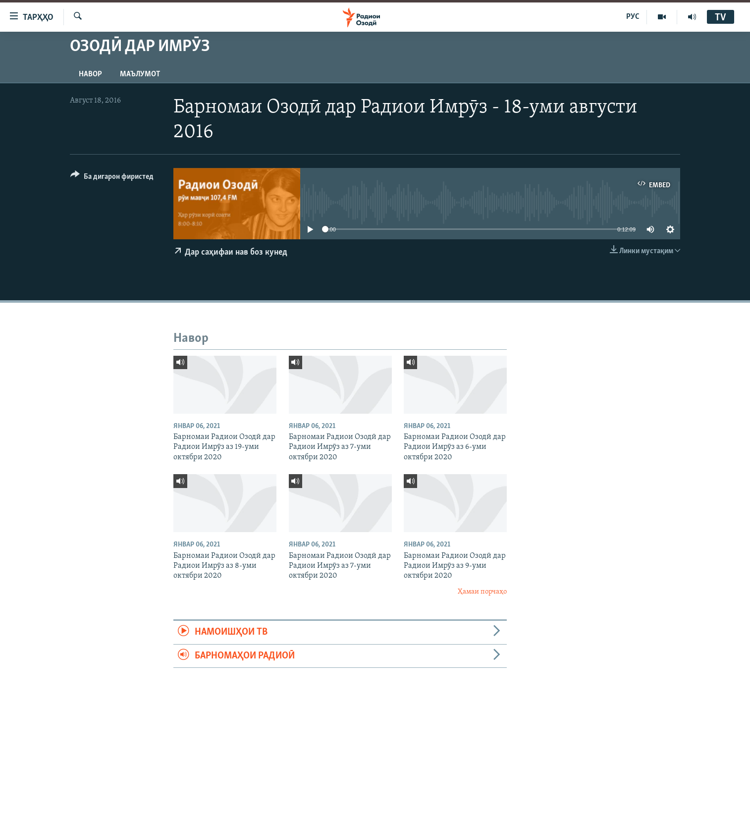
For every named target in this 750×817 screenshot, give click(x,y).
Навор (90, 74)
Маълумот (140, 74)
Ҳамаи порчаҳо (482, 592)
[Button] (112, 178)
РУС (633, 17)
